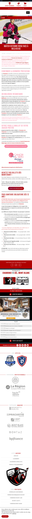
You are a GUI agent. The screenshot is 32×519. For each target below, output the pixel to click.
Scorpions (22, 101)
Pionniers (5, 73)
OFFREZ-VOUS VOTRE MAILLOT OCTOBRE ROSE (16, 146)
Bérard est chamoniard (10, 334)
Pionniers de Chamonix (16, 58)
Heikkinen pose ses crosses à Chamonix (13, 326)
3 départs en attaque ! (10, 328)
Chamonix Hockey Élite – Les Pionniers (16, 12)
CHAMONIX (7, 272)
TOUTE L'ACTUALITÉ (16, 341)
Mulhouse (4, 98)
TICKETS (19, 4)
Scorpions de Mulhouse (7, 59)
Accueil (4, 53)
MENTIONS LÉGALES (26, 512)
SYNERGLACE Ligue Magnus (22, 62)
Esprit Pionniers (9, 4)
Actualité (8, 53)
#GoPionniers (19, 167)
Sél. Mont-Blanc (22, 272)
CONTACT (16, 513)
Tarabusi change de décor (11, 332)
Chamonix (21, 204)
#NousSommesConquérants (8, 167)
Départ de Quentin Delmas (11, 337)
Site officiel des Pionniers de (15, 8)
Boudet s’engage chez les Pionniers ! (13, 330)
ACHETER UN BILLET (16, 294)
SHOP (25, 4)
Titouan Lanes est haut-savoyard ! (12, 323)
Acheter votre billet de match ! (16, 188)
